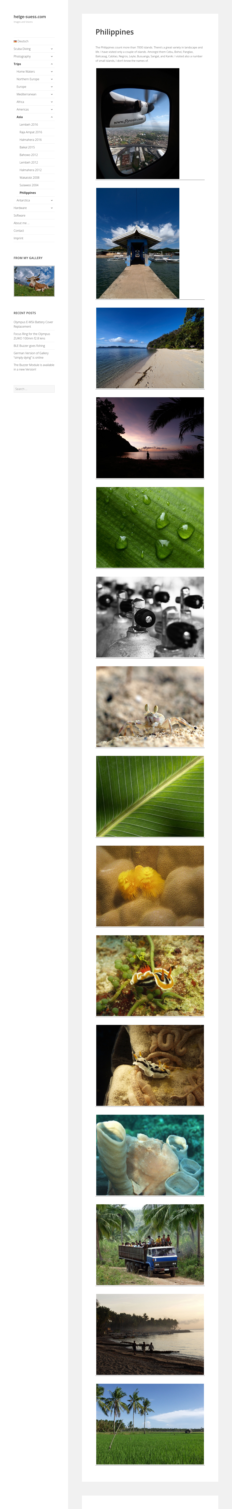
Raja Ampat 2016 (31, 132)
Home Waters (26, 71)
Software (19, 215)
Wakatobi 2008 (30, 178)
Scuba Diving (22, 49)
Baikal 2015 (27, 147)
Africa (20, 102)
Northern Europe (28, 79)
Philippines (28, 193)
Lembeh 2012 (29, 162)
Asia (20, 117)
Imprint (18, 238)
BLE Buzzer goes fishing (29, 346)
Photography (22, 56)
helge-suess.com (30, 16)
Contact (19, 231)
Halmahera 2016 (31, 140)
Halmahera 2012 (31, 170)
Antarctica (23, 200)
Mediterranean (26, 94)
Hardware (20, 208)
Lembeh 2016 (29, 125)
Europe (21, 87)
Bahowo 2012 (29, 155)
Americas (23, 109)
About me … (22, 223)
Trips (17, 64)
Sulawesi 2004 (29, 185)
